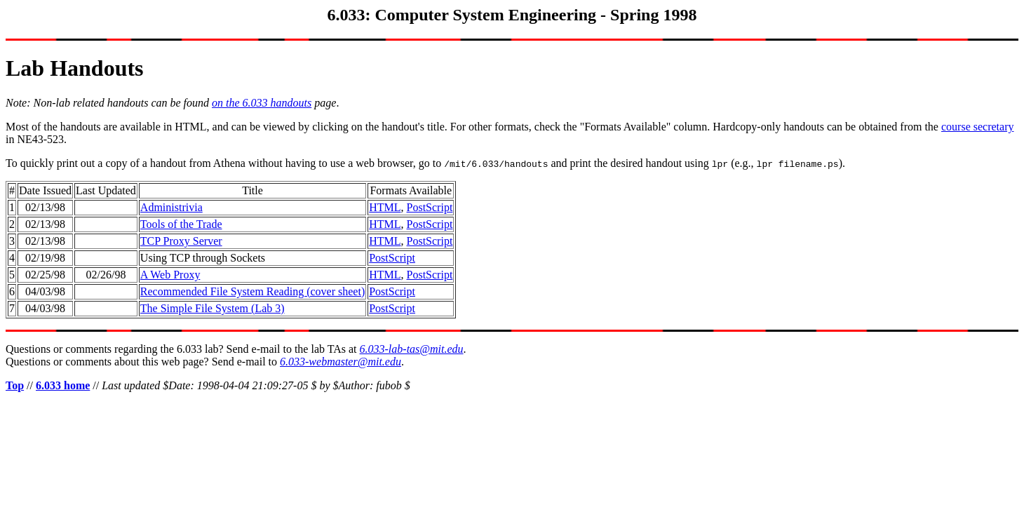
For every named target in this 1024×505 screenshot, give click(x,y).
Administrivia (171, 207)
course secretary (977, 127)
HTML (384, 207)
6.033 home (63, 385)
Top (15, 385)
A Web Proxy (170, 275)
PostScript (430, 207)
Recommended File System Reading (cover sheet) (252, 291)
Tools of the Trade (181, 224)
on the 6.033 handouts (261, 103)
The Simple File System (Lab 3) (212, 308)
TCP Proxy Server (181, 241)
